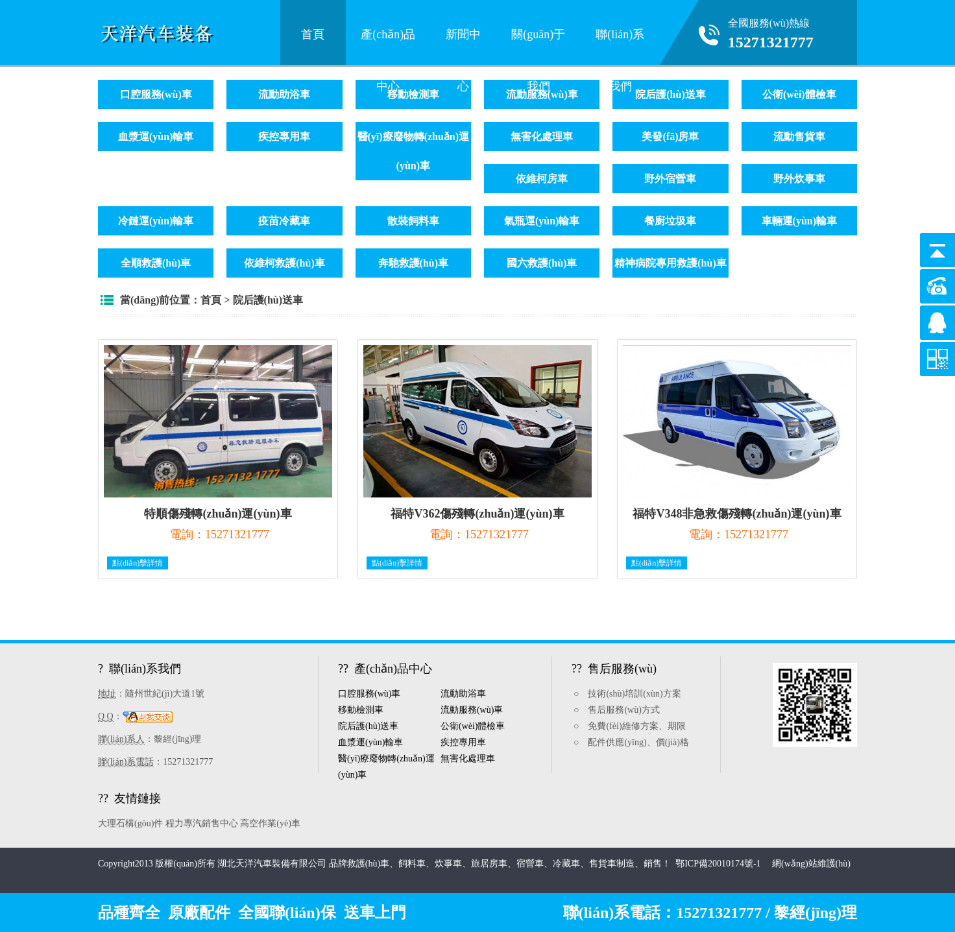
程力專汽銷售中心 (201, 823)
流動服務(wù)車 (472, 710)
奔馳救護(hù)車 (413, 263)
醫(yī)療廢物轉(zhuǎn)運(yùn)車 (413, 151)
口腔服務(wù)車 (156, 94)
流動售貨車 (799, 136)
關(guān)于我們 (538, 43)
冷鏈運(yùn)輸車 (155, 220)
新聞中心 (463, 43)
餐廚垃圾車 (670, 220)
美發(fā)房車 (670, 136)
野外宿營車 (670, 178)
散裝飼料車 (413, 220)
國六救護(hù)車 (542, 263)
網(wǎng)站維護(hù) (811, 863)
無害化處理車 (542, 136)
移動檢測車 (413, 94)
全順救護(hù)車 (156, 263)
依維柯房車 (542, 178)
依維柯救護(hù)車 (284, 263)
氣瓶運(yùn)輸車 (541, 220)
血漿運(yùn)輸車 (155, 136)
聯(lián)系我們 (620, 43)
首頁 (312, 34)
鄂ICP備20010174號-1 (719, 863)
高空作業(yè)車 (270, 823)
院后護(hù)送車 (670, 94)
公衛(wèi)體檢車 (799, 94)
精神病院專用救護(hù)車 (670, 263)
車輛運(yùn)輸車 (799, 220)
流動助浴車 (284, 94)
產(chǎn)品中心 (388, 43)
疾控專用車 (284, 136)
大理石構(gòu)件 (130, 823)
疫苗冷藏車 (284, 220)
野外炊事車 (799, 178)
